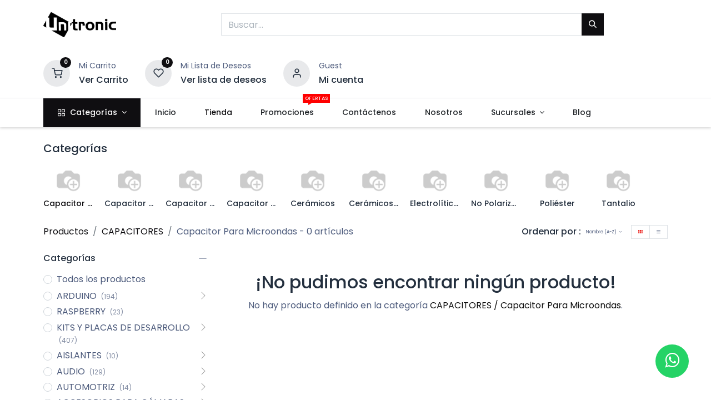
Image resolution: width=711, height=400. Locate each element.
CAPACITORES (132, 231)
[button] (603, 232)
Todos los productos (101, 279)
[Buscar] (593, 24)
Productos (65, 231)
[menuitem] (165, 112)
